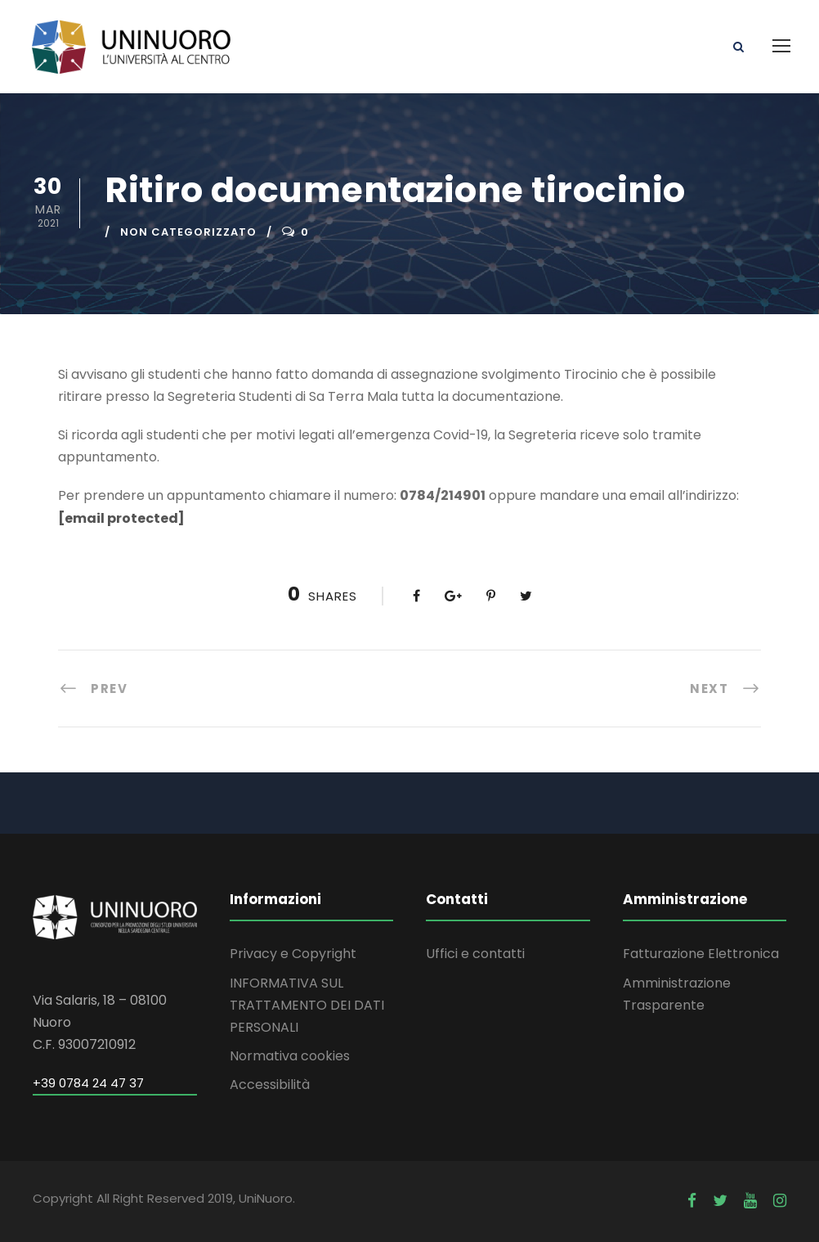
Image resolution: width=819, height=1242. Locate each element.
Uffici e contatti (475, 953)
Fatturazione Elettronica (701, 953)
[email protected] (121, 518)
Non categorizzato (188, 232)
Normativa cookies (290, 1055)
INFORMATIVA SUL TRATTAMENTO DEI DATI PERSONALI (307, 1005)
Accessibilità (270, 1084)
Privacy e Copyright (293, 953)
